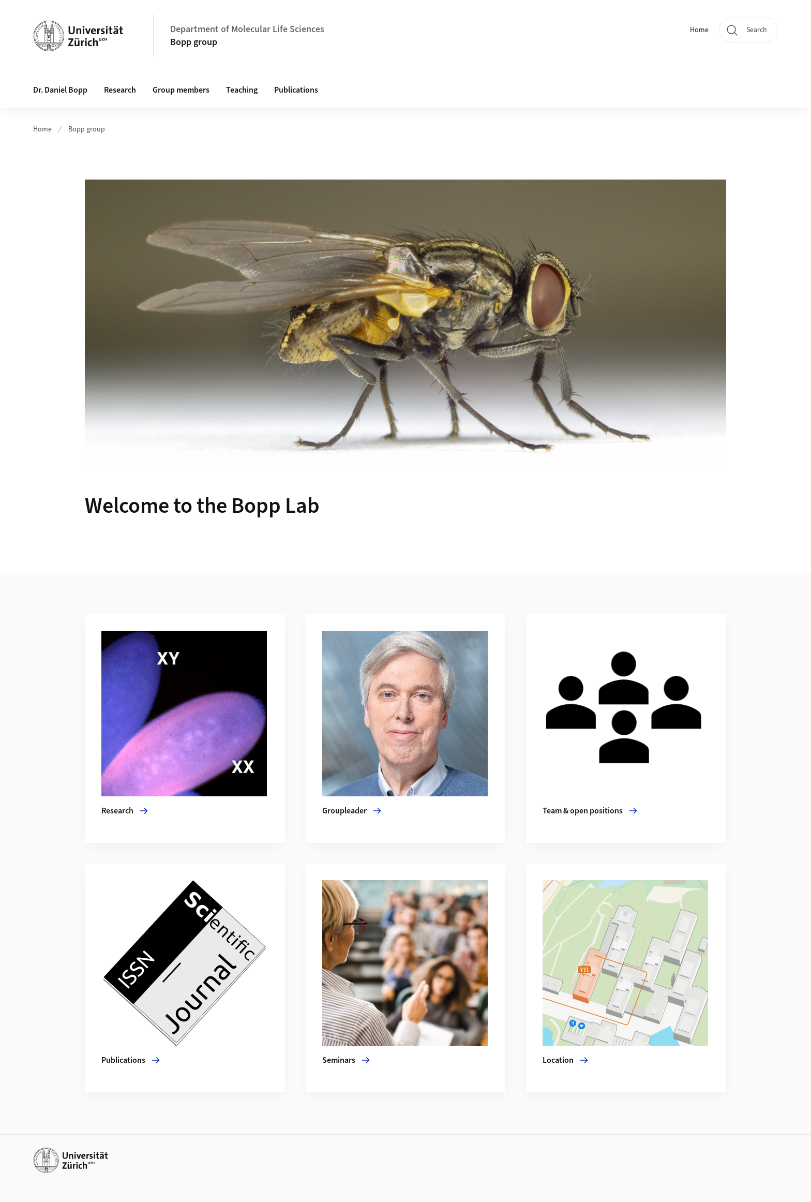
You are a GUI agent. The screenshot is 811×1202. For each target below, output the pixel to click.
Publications (296, 90)
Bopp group (193, 42)
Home (699, 30)
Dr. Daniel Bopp (60, 90)
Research (120, 90)
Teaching (242, 90)
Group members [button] (181, 90)
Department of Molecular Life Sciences (247, 29)
